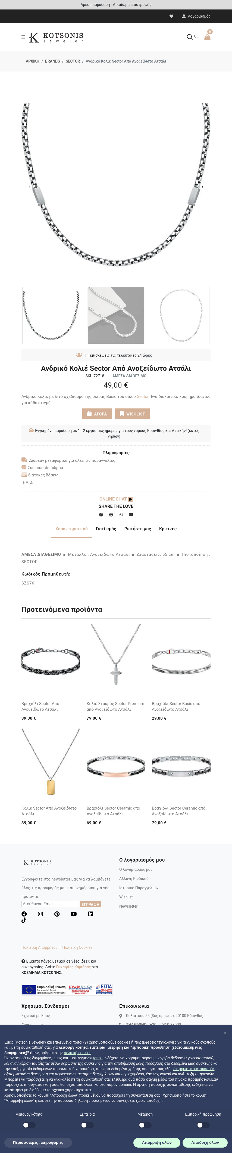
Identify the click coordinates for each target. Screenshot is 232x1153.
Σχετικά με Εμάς (35, 1016)
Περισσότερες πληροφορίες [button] (38, 1142)
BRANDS (52, 61)
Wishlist (126, 897)
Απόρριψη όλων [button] (157, 1142)
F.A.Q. (28, 482)
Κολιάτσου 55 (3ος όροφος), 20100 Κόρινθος (164, 1016)
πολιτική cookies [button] (77, 1053)
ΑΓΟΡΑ (97, 413)
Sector (142, 396)
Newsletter (128, 906)
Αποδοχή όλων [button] (205, 1142)
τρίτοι (97, 1058)
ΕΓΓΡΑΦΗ (90, 904)
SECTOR (73, 61)
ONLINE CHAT (116, 499)
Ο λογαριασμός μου (135, 869)
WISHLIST (132, 413)
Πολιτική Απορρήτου (39, 947)
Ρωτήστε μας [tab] (137, 528)
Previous (29, 187)
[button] (225, 1033)
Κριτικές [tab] (168, 528)
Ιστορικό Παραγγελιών (139, 888)
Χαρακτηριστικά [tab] (71, 528)
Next (202, 187)
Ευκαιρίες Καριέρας (73, 967)
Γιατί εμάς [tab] (106, 528)
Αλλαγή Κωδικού (133, 878)
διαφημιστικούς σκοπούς (194, 1069)
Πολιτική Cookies (77, 947)
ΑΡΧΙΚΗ (32, 61)
